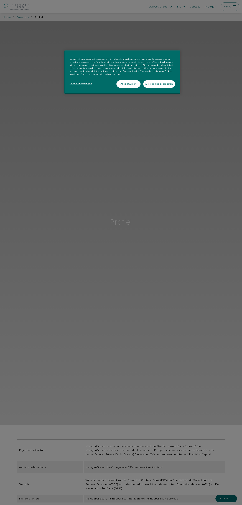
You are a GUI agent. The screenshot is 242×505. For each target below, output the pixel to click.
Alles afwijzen (129, 84)
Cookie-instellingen (81, 83)
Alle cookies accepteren (159, 84)
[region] (122, 72)
